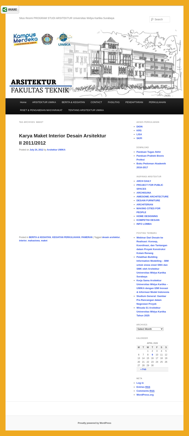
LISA (139, 134)
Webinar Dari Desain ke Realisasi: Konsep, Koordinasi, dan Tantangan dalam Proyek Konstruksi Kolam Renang (152, 245)
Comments (146, 390)
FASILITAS (114, 102)
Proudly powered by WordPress (94, 423)
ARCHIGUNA (144, 192)
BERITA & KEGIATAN (73, 102)
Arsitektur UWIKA (56, 149)
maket (44, 240)
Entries (143, 387)
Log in (140, 383)
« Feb (143, 369)
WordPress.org (145, 394)
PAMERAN (86, 237)
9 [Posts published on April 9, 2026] (152, 354)
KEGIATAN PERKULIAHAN (66, 237)
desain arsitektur (111, 237)
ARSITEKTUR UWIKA (44, 102)
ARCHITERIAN (145, 204)
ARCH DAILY (144, 181)
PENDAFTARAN (134, 102)
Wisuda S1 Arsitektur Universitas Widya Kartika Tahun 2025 (151, 311)
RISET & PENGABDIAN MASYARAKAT (41, 110)
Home (23, 102)
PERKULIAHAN (157, 102)
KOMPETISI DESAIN (148, 220)
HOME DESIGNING (147, 216)
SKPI (139, 138)
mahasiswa (34, 240)
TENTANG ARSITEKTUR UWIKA (86, 110)
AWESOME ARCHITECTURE (153, 196)
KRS (139, 130)
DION (140, 126)
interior (23, 240)
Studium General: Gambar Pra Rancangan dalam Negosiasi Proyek (151, 300)
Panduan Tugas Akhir (149, 152)
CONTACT (96, 102)
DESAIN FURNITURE (148, 200)
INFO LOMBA (144, 224)
